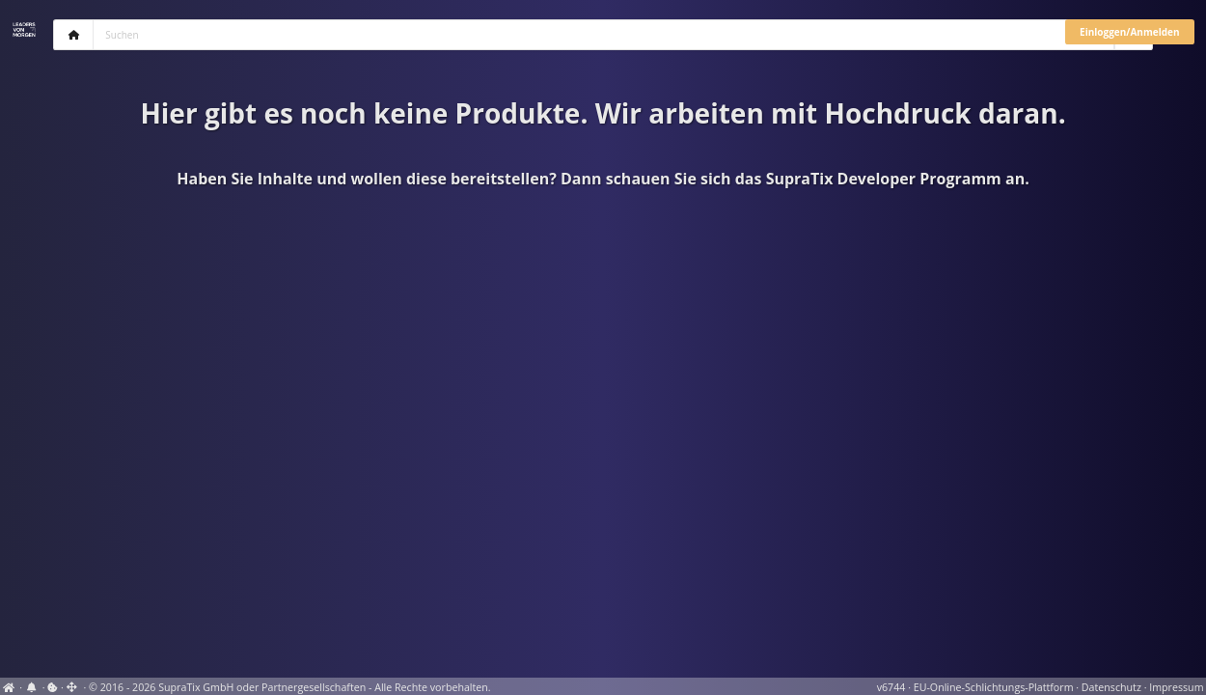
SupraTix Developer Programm (883, 178)
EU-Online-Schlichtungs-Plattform (994, 687)
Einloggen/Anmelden (1129, 32)
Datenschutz (1111, 687)
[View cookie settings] (52, 687)
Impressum (1176, 687)
